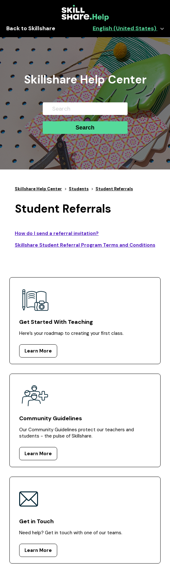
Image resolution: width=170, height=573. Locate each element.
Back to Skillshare (30, 28)
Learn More (38, 351)
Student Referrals (114, 189)
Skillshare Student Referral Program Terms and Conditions (85, 245)
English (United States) (125, 28)
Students (79, 189)
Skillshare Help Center (38, 189)
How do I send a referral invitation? (57, 233)
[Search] (85, 108)
